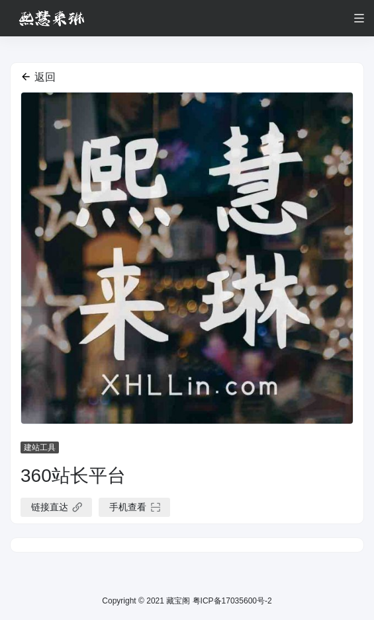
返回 (38, 77)
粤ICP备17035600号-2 (230, 600)
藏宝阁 (178, 600)
